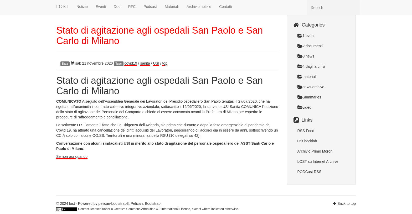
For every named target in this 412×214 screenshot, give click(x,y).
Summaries (309, 97)
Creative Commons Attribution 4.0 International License (152, 209)
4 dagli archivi (311, 66)
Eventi (101, 6)
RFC (132, 6)
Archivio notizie (199, 6)
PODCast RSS (309, 172)
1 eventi (306, 36)
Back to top (346, 203)
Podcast (150, 6)
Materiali (172, 6)
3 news (305, 56)
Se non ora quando (71, 156)
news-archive (310, 87)
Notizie (82, 6)
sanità (145, 63)
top (164, 63)
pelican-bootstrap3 (114, 203)
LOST (62, 6)
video (304, 107)
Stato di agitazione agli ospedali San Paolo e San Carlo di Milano (159, 35)
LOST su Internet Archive (317, 161)
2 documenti (310, 46)
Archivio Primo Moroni (315, 151)
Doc (117, 6)
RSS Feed (306, 131)
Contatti (225, 6)
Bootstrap (153, 203)
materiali (307, 77)
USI (156, 63)
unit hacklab (307, 141)
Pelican (137, 203)
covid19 (130, 63)
